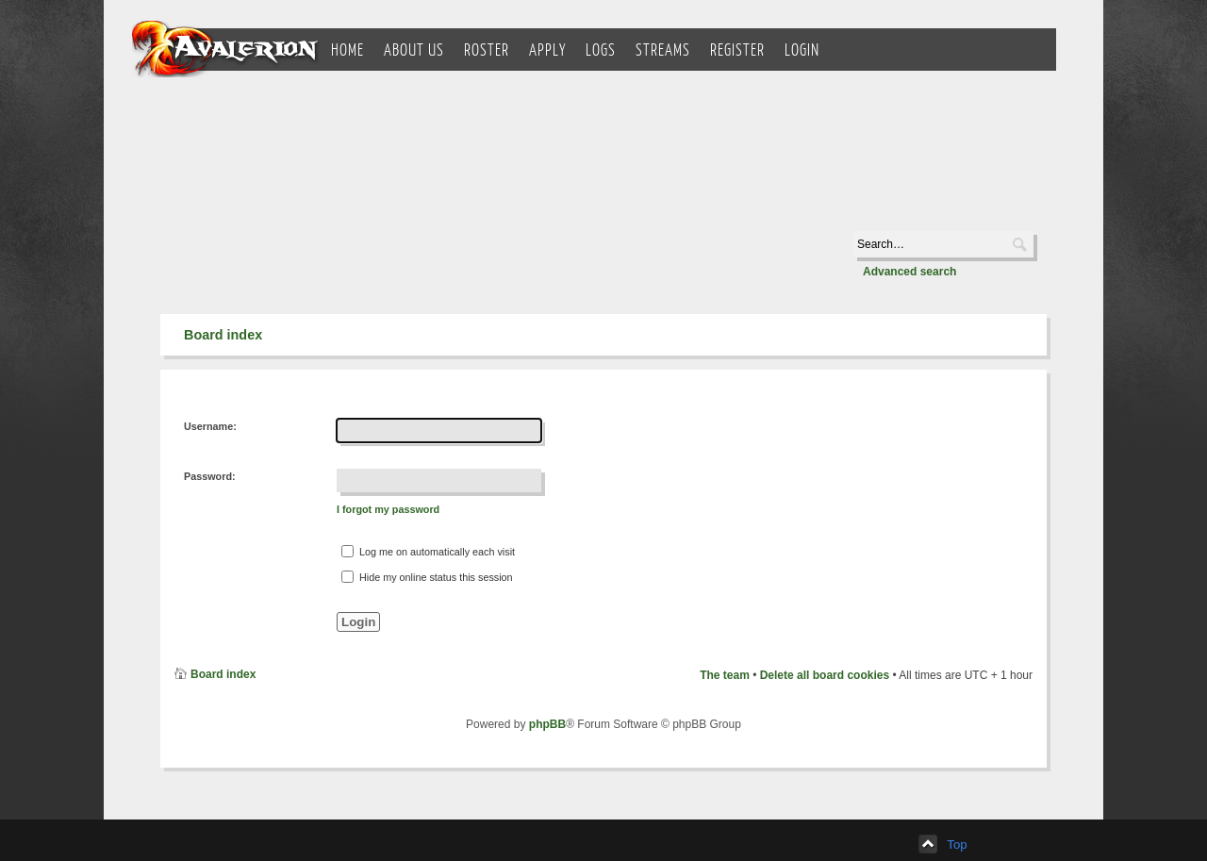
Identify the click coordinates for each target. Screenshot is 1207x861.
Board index (223, 334)
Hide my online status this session (427, 577)
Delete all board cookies (824, 675)
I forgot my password (388, 509)
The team (725, 675)
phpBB (547, 724)
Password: (210, 476)
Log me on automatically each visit (428, 551)
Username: (210, 426)
